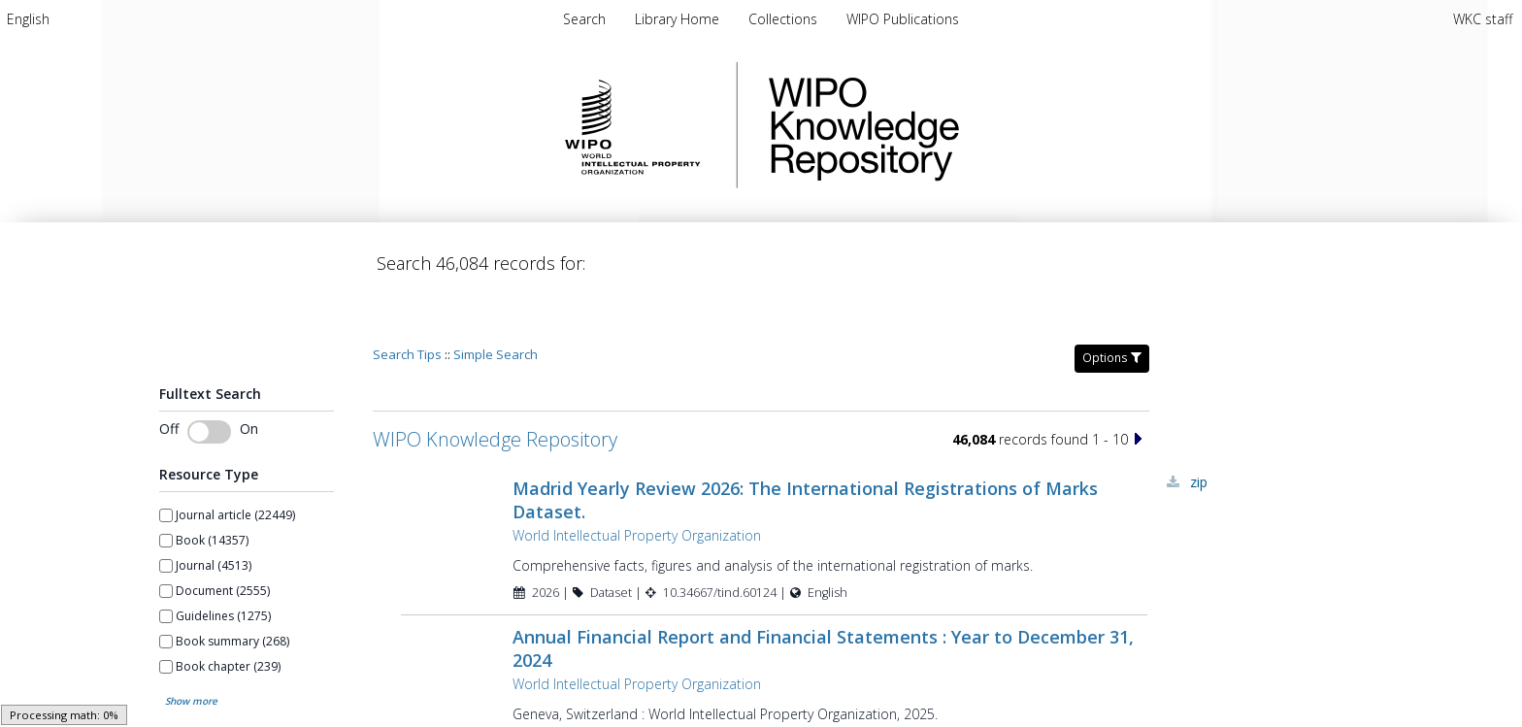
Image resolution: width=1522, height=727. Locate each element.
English (28, 19)
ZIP (1199, 426)
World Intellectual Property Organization (637, 480)
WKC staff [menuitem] (1482, 19)
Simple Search (495, 299)
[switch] (209, 376)
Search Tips (407, 299)
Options (1112, 302)
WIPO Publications (902, 19)
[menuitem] (28, 19)
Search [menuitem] (584, 19)
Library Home (679, 19)
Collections (784, 19)
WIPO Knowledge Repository (943, 125)
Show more (191, 645)
